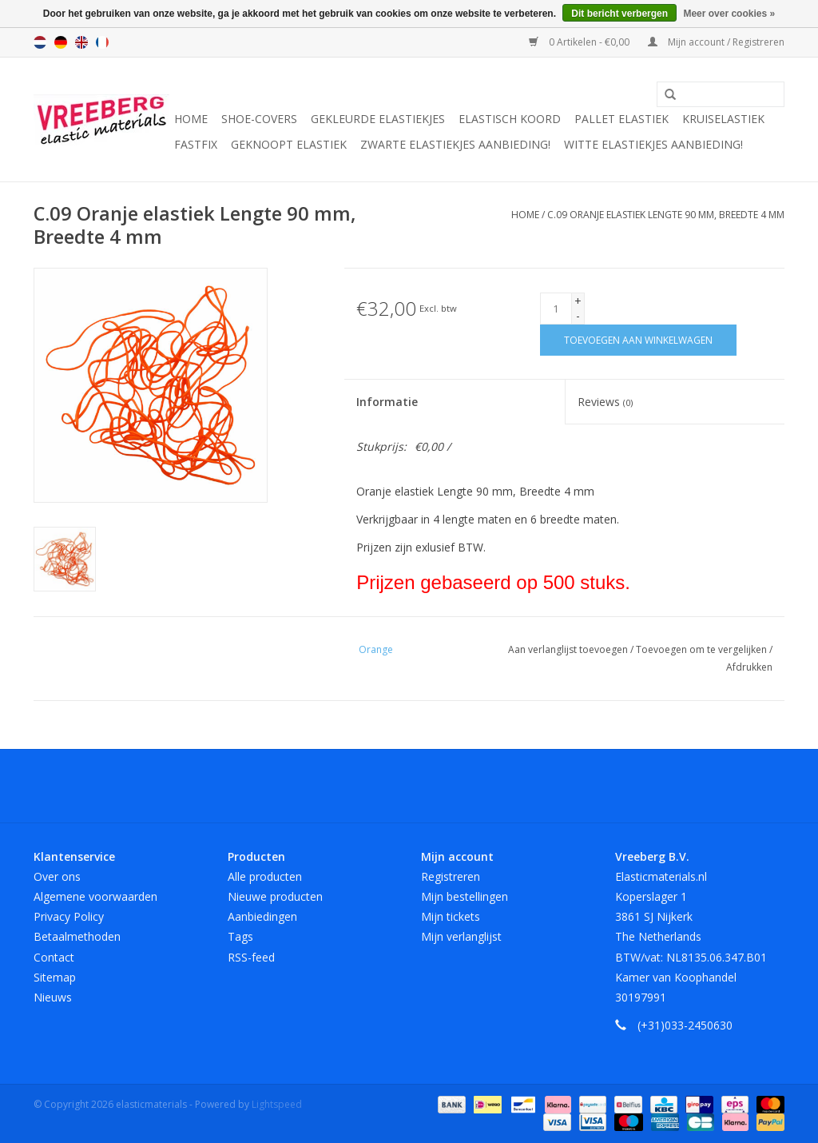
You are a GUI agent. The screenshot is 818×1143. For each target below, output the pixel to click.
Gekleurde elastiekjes (378, 118)
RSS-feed (251, 957)
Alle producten (265, 876)
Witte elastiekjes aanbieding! (653, 144)
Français (102, 42)
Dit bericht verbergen (619, 13)
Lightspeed (277, 1104)
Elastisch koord (510, 118)
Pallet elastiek (621, 118)
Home (191, 118)
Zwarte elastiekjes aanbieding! (455, 144)
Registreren (450, 876)
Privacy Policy (69, 916)
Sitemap (55, 977)
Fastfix (195, 144)
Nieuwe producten (275, 896)
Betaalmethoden (77, 936)
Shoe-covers (259, 118)
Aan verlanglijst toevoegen (569, 649)
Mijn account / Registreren (716, 42)
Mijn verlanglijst (461, 936)
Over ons (57, 876)
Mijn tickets (450, 916)
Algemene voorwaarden (95, 896)
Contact (54, 957)
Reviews (605, 401)
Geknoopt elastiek (289, 144)
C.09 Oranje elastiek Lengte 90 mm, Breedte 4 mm (665, 214)
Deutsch (60, 42)
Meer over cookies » (729, 13)
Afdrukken (749, 667)
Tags (240, 936)
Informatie (387, 401)
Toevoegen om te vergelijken (702, 649)
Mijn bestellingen (464, 896)
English (81, 42)
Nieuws (53, 997)
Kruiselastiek (723, 118)
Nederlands (40, 42)
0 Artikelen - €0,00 (580, 42)
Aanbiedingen (262, 916)
